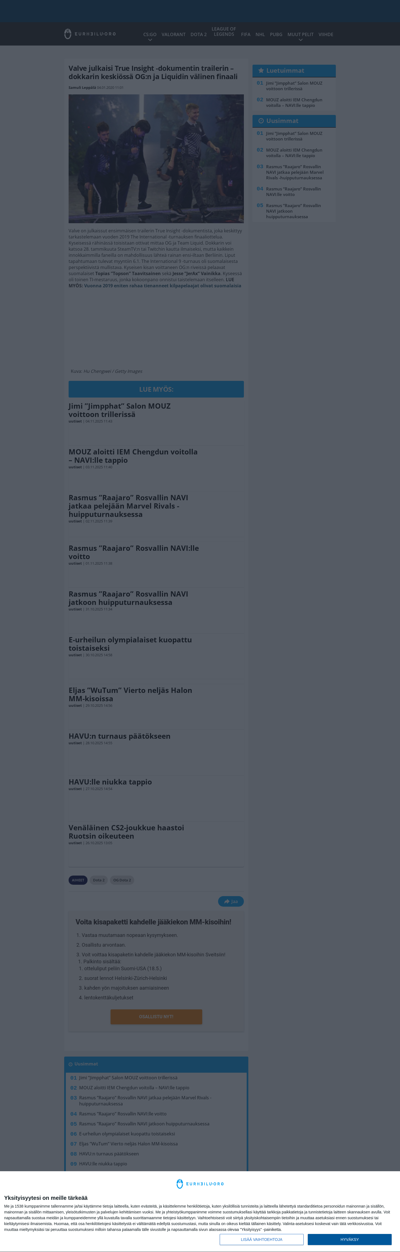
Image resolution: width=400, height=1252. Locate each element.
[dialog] (200, 1211)
